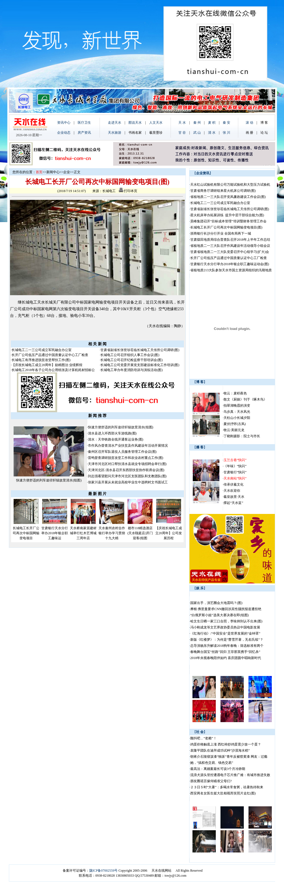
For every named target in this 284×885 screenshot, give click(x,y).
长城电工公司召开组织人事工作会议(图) (129, 355)
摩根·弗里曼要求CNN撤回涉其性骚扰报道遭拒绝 (225, 609)
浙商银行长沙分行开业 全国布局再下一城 (220, 233)
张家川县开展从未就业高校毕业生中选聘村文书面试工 (128, 482)
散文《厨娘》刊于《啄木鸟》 (245, 399)
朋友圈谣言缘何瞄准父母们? (211, 781)
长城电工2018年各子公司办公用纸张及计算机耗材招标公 (53, 370)
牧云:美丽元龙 (234, 430)
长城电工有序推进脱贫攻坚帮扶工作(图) (41, 360)
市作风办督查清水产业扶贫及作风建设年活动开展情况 (128, 446)
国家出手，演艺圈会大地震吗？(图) (216, 603)
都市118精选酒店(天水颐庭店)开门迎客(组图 (140, 533)
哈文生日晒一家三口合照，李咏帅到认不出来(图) (226, 621)
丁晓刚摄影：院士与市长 (242, 436)
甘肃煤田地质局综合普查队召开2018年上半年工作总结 (230, 240)
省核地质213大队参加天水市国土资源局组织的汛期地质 (231, 270)
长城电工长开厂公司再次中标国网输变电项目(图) (226, 227)
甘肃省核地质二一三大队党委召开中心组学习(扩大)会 (229, 252)
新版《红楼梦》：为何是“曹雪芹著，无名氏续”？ (226, 640)
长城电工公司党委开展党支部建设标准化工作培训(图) (139, 365)
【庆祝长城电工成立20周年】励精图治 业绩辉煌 (47, 365)
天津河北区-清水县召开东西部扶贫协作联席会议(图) (126, 470)
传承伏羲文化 (234, 484)
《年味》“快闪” (235, 466)
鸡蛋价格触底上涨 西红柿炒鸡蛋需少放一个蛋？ (225, 744)
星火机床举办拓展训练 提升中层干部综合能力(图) (227, 215)
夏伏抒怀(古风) (235, 424)
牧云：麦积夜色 (235, 393)
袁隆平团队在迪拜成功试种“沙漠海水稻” (220, 750)
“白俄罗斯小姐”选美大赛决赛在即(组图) (219, 615)
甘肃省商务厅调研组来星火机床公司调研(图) (223, 191)
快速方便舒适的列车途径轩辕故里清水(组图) (49, 480)
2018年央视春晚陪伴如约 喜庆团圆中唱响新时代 (225, 658)
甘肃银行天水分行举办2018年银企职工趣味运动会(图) (229, 264)
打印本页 (128, 191)
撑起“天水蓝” (233, 503)
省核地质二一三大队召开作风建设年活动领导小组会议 (230, 246)
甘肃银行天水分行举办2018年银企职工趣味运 (54, 533)
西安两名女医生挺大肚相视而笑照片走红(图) (223, 793)
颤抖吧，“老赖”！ (203, 738)
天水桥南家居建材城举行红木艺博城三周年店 (83, 533)
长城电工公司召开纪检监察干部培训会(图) (131, 360)
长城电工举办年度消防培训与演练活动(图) (131, 370)
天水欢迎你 (232, 491)
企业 (66, 172)
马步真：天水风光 (237, 412)
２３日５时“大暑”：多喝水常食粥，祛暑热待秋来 (226, 787)
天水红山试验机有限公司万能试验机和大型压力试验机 (230, 185)
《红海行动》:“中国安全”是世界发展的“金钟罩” (225, 633)
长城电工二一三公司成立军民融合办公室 (42, 350)
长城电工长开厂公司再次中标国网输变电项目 (26, 533)
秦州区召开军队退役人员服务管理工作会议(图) (122, 452)
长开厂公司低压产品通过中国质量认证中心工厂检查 (50, 355)
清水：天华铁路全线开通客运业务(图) (115, 439)
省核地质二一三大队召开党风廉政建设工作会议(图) (228, 197)
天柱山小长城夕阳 (237, 418)
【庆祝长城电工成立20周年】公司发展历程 (168, 533)
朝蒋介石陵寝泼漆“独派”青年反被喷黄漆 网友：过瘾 (228, 757)
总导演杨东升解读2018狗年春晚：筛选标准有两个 (226, 646)
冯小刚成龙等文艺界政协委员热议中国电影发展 (225, 627)
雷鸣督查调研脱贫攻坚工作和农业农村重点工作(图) (125, 458)
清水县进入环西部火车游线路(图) (112, 433)
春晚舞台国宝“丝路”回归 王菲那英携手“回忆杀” (225, 652)
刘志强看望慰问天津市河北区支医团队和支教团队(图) (127, 476)
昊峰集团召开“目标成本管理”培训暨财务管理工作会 (228, 221)
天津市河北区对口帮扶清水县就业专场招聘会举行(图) (127, 464)
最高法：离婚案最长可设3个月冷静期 (217, 769)
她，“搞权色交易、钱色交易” (211, 763)
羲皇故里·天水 (234, 497)
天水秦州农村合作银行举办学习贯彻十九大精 (111, 533)
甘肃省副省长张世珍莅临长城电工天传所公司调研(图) (139, 350)
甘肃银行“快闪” (235, 472)
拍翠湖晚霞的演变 (237, 405)
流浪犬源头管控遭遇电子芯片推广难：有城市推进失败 (230, 775)
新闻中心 (53, 172)
